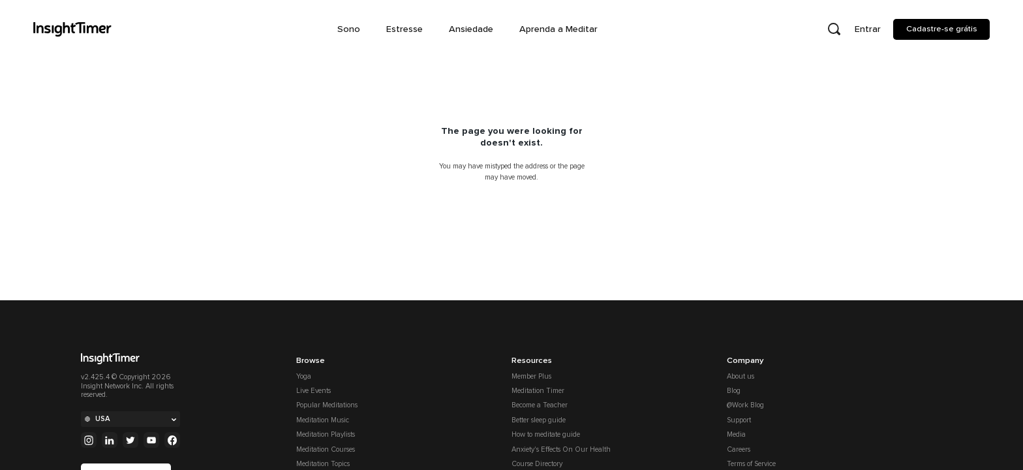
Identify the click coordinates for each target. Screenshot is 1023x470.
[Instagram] (89, 440)
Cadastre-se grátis (941, 29)
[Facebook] (172, 440)
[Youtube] (151, 440)
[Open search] (833, 29)
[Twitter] (130, 440)
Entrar (868, 29)
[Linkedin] (109, 440)
